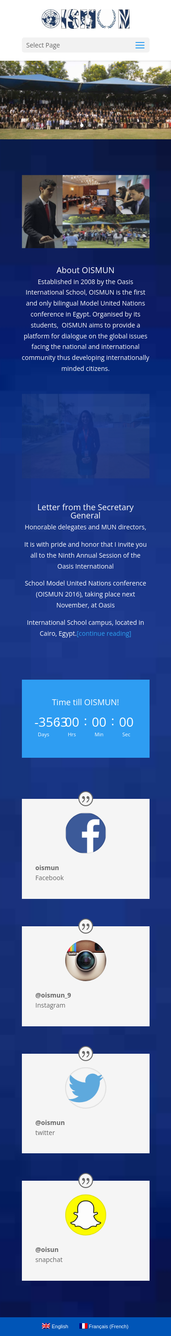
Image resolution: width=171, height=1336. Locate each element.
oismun (47, 867)
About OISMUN (85, 269)
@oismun (50, 1122)
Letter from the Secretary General (85, 511)
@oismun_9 (53, 995)
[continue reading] (104, 633)
